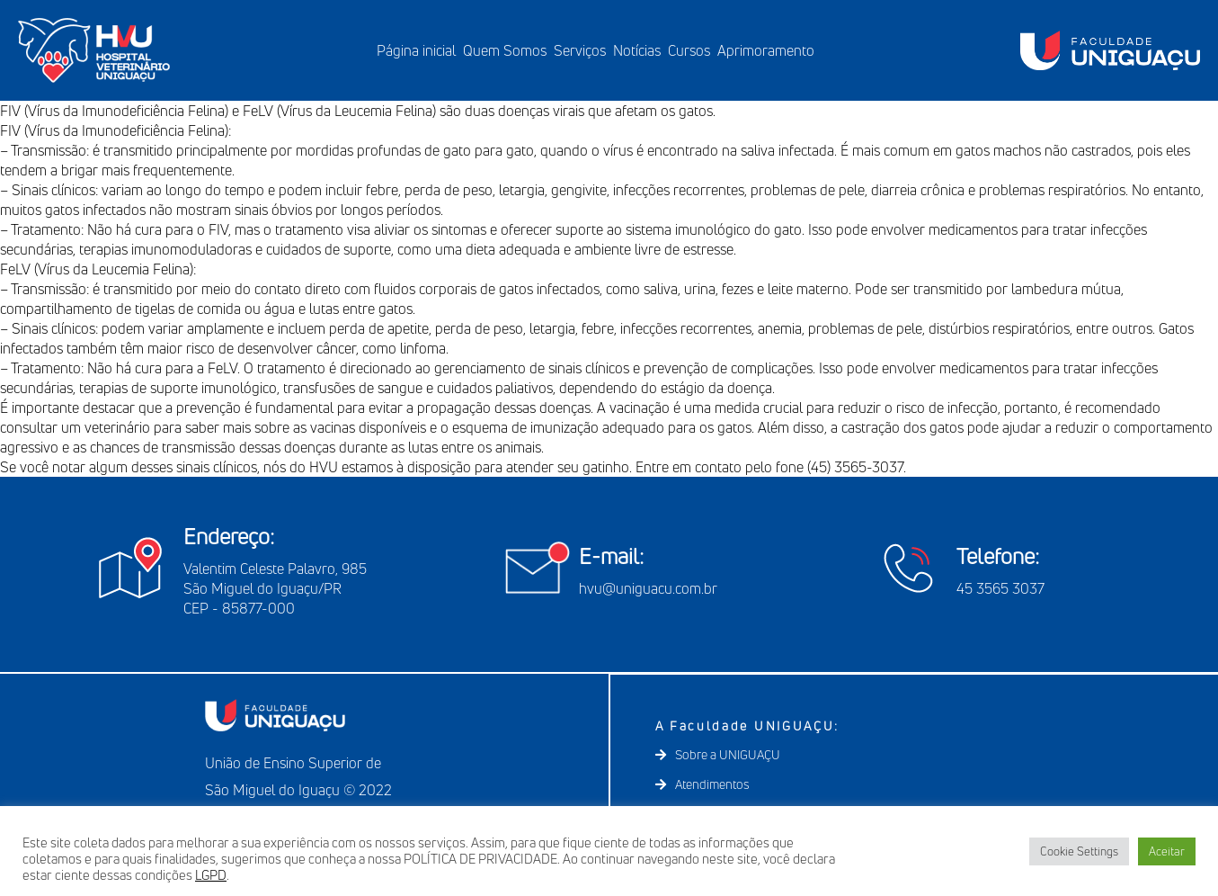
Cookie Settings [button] (1079, 851)
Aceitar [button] (1167, 851)
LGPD (211, 874)
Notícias (637, 50)
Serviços (580, 50)
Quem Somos (505, 50)
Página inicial (416, 50)
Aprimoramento (765, 50)
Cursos (689, 50)
